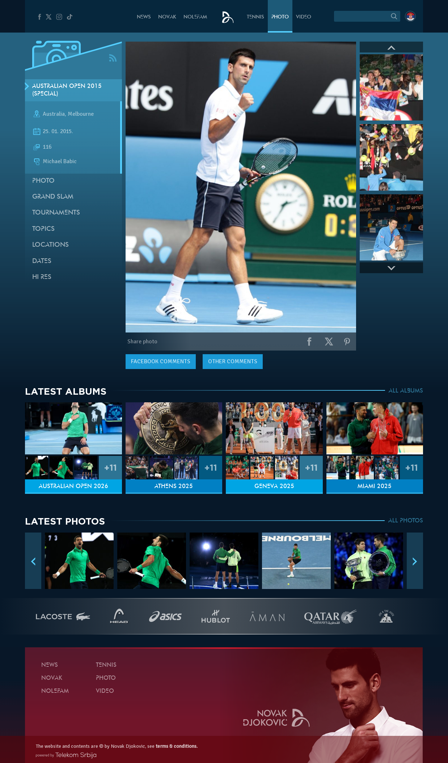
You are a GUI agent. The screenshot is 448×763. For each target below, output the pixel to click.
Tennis (255, 17)
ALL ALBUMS (406, 391)
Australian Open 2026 (73, 486)
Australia (54, 114)
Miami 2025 (375, 486)
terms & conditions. (177, 746)
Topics (43, 229)
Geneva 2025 (274, 486)
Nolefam (195, 17)
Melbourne (81, 114)
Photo (280, 17)
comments (160, 361)
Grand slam (52, 197)
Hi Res (41, 277)
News (144, 17)
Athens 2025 (174, 486)
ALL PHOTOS (405, 521)
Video (303, 17)
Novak (167, 17)
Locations (50, 245)
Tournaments (56, 212)
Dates (41, 261)
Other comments (232, 361)
